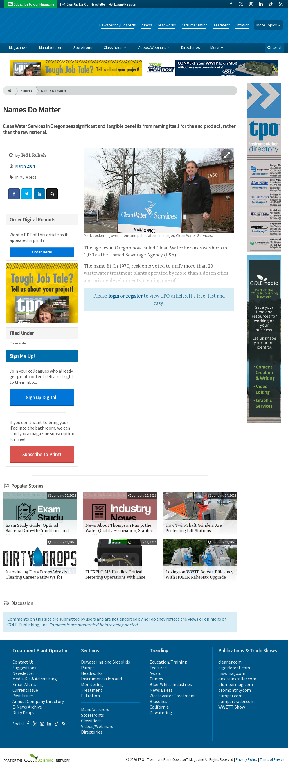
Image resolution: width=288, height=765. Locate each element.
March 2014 (25, 166)
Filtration (242, 25)
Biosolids (158, 701)
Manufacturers (51, 47)
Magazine (17, 47)
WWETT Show (231, 707)
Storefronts (83, 47)
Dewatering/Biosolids (117, 25)
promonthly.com (234, 690)
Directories (190, 47)
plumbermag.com (235, 684)
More (215, 47)
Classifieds (113, 47)
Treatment (221, 25)
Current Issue (25, 690)
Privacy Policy (246, 759)
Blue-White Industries (171, 684)
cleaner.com (230, 662)
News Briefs (161, 690)
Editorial (27, 90)
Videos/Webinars (152, 47)
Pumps (146, 25)
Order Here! (42, 252)
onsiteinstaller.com (237, 679)
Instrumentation (194, 25)
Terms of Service (272, 759)
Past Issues (23, 695)
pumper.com (230, 695)
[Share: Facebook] (14, 193)
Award (155, 673)
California (159, 707)
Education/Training (168, 662)
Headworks (166, 25)
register (134, 295)
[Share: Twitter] (26, 193)
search (274, 47)
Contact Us (23, 662)
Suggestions (24, 667)
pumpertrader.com (236, 701)
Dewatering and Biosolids (105, 662)
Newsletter (23, 673)
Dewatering (161, 712)
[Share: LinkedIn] (39, 193)
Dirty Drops (23, 712)
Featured (158, 667)
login (113, 295)
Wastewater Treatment (172, 695)
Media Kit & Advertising (34, 679)
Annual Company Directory (38, 701)
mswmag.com (231, 673)
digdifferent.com (234, 667)
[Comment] (52, 193)
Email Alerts (24, 684)
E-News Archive (27, 707)
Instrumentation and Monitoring (101, 681)
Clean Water (18, 343)
